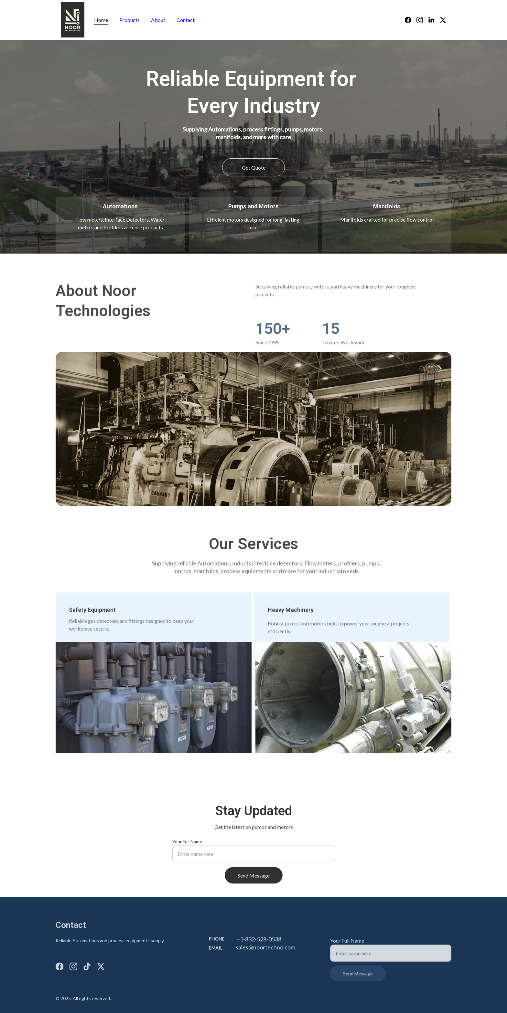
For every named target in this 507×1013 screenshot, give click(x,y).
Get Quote (253, 167)
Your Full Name (187, 847)
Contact (186, 20)
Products (129, 20)
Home (101, 20)
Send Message (254, 881)
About (158, 20)
